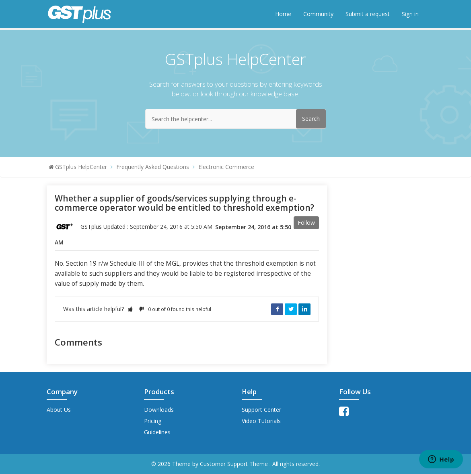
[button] (130, 308)
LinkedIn (304, 309)
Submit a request (368, 14)
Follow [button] (306, 222)
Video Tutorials (261, 421)
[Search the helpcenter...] (235, 119)
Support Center (261, 409)
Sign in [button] (410, 14)
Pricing (152, 421)
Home (283, 14)
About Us (59, 409)
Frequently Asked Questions (152, 167)
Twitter (291, 309)
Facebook (277, 309)
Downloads (159, 409)
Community (318, 14)
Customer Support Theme (234, 464)
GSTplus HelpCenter (81, 167)
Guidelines (157, 432)
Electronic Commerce (226, 167)
